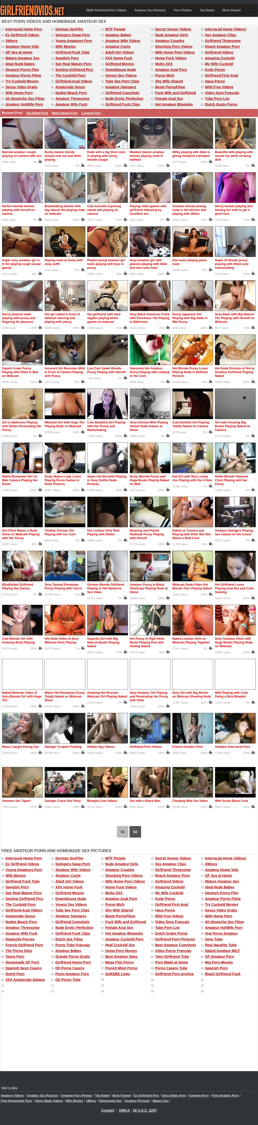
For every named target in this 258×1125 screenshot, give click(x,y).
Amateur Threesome (72, 99)
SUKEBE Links (117, 974)
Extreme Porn (199, 1095)
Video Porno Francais (173, 951)
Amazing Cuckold (220, 58)
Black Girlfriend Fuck (223, 974)
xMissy (91, 1101)
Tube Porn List (217, 99)
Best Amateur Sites (121, 957)
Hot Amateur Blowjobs (174, 104)
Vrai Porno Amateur (221, 933)
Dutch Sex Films (69, 939)
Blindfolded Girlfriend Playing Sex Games (17, 586)
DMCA (124, 1110)
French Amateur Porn (187, 747)
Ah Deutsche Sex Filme (25, 99)
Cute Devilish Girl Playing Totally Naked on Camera (190, 424)
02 (135, 832)
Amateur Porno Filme (23, 75)
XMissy (12, 41)
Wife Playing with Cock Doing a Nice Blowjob (231, 694)
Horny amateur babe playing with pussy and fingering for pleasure (18, 318)
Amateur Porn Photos (76, 1095)
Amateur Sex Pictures (150, 10)
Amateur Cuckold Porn (124, 939)
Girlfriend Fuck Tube (72, 52)
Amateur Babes (118, 35)
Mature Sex (161, 1101)
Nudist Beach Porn (71, 93)
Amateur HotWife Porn (24, 104)
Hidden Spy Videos (100, 747)
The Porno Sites (19, 951)
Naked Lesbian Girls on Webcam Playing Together (191, 640)
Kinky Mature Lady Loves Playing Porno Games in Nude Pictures (63, 480)
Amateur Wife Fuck (71, 104)
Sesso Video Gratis (22, 87)
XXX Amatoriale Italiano (25, 980)
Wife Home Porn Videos (175, 52)
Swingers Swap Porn (72, 35)
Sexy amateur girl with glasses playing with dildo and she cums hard (148, 264)
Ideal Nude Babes (20, 64)
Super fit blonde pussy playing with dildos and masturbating (231, 264)
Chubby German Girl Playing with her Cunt (60, 532)
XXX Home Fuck (118, 58)
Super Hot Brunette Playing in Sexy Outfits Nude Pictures (106, 480)
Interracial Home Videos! (225, 29)
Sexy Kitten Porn (174, 1095)
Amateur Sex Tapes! (16, 801)
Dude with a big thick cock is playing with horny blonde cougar (106, 155)
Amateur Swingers (120, 87)
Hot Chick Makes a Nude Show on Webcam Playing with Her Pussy (20, 534)
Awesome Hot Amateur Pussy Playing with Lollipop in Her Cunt (150, 372)
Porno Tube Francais (72, 945)
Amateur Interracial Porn (232, 747)
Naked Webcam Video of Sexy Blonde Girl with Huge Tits (22, 696)
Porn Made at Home (171, 962)
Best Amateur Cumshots (175, 945)
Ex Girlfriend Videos (22, 35)
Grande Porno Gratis (72, 957)
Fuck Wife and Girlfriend (175, 93)
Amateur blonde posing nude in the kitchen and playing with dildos (189, 209)
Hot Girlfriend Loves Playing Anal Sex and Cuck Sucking (234, 588)
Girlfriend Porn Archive (174, 974)
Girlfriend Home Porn (73, 962)
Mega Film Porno (119, 962)
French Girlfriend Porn (24, 945)
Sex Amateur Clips (220, 35)
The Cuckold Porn (70, 75)
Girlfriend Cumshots (122, 93)
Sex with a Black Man (145, 801)
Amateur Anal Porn (171, 70)
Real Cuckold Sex (120, 945)
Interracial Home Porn (24, 29)
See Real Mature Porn (73, 64)
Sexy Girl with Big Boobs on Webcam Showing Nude (191, 694)
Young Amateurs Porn (73, 41)
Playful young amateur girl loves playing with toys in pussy (106, 264)
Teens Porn (15, 957)
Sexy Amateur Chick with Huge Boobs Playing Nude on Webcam (234, 642)
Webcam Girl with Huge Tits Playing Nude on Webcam (64, 424)
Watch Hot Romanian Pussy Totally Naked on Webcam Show (65, 696)
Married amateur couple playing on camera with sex (21, 154)
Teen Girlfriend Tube (172, 957)
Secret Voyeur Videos (173, 29)
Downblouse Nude (120, 70)
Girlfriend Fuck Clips (122, 104)
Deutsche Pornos (20, 939)
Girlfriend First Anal (221, 75)
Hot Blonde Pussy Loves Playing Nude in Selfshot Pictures (190, 372)
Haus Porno (215, 81)
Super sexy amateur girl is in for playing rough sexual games (21, 264)
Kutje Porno (215, 70)
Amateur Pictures (136, 1101)
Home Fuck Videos (171, 58)
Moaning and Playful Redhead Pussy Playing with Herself (147, 534)
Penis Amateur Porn (72, 974)
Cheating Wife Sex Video (190, 801)
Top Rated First (37, 113)
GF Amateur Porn (219, 957)
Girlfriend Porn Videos (146, 747)
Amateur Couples (169, 41)
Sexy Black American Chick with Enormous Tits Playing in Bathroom (149, 318)
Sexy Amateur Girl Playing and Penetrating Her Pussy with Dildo (149, 696)
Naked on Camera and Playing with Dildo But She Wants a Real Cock (191, 534)
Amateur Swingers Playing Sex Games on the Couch (234, 532)
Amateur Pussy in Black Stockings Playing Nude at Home (149, 588)
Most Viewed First (65, 113)
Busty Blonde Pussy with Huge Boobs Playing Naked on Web (149, 480)
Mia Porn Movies (219, 962)
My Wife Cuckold (219, 64)
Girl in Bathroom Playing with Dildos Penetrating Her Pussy (22, 426)
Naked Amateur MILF (222, 951)
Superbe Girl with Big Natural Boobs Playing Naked (103, 642)
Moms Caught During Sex (20, 747)
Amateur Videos (12, 1095)
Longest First (91, 113)
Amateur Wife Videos (123, 41)
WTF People (115, 29)
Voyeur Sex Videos (121, 75)
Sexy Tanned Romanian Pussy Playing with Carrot (63, 586)
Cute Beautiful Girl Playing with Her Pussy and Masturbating (106, 426)
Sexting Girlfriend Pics (74, 70)
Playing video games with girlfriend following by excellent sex (148, 209)
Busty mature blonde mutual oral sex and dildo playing (63, 155)
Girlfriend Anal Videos (73, 81)
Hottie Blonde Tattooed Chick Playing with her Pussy (231, 480)
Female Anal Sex (169, 99)
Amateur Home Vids (22, 47)
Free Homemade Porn (16, 1101)
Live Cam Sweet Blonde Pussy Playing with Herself (106, 370)
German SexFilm (69, 29)
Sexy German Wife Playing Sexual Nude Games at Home (149, 426)
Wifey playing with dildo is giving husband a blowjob (191, 154)
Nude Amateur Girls (171, 35)
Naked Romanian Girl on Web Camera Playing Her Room (20, 480)
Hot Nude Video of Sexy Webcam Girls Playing (62, 640)
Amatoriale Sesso (70, 87)
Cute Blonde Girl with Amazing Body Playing (18, 640)
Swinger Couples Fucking (63, 747)
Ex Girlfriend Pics (146, 1095)
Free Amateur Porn (225, 1095)
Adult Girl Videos (119, 52)
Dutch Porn (15, 974)
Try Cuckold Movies (22, 81)
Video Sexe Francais (222, 93)
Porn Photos (183, 10)
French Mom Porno (121, 968)
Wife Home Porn (19, 93)
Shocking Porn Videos (173, 47)
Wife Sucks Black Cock (231, 801)
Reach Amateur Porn (222, 47)
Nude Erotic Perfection (124, 99)
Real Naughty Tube (221, 945)
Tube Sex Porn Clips (122, 81)
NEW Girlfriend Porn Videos (106, 10)
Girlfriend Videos (219, 52)
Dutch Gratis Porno (221, 104)
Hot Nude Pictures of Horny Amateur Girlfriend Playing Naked (234, 372)
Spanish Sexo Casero (24, 968)
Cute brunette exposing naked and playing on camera (104, 209)
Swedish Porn (67, 58)
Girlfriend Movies (119, 64)
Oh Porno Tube (68, 980)
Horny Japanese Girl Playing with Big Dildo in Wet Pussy (190, 318)
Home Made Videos (49, 1101)
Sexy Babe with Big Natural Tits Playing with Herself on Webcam (234, 318)
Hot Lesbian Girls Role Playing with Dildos (103, 532)
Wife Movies (65, 47)
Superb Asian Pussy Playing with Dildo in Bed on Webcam (20, 372)
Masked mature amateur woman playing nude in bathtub (147, 155)
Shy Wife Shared (169, 81)
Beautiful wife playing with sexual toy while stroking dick (234, 155)
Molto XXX (164, 64)
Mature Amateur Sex (23, 58)
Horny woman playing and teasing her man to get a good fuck (233, 209)
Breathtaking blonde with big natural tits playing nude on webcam (65, 209)
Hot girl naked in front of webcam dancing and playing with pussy (62, 318)
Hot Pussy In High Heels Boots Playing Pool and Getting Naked (147, 642)
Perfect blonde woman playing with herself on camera (18, 209)
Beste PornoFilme (170, 87)
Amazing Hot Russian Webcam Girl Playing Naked (107, 694)
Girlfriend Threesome (223, 41)
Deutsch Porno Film (22, 70)
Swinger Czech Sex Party (63, 801)
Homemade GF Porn (23, 962)
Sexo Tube (214, 939)
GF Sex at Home (19, 52)
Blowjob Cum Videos (102, 801)
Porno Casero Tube (171, 968)
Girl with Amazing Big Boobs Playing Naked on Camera (232, 426)
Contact (107, 1110)
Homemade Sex (110, 1101)
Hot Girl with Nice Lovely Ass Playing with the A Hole (192, 478)
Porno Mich (164, 75)
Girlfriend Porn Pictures (175, 939)
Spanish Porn (216, 968)
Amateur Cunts (118, 47)
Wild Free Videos (219, 87)
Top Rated (207, 10)
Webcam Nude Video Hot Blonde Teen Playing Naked (192, 586)
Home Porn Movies (121, 951)
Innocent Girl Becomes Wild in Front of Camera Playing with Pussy (65, 372)
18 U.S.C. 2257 (145, 1110)
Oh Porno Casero (69, 968)
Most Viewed (231, 10)
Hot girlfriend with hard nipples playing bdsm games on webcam (103, 318)
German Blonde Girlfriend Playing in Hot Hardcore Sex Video (105, 588)
